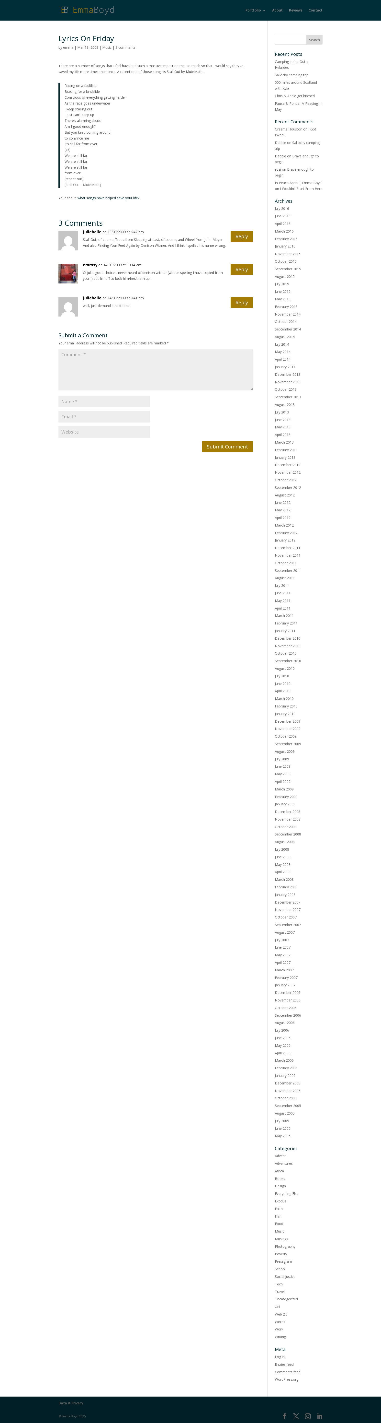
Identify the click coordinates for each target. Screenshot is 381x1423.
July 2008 (282, 849)
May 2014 (283, 351)
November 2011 (288, 555)
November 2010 (288, 646)
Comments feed (288, 1372)
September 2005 (288, 1105)
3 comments (125, 47)
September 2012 (288, 487)
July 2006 (282, 1030)
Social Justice (285, 1276)
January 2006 (285, 1075)
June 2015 (283, 291)
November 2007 (288, 909)
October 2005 (286, 1098)
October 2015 (286, 261)
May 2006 (283, 1045)
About (277, 10)
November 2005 (288, 1090)
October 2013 (286, 389)
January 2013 (285, 457)
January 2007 (285, 985)
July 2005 (282, 1120)
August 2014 (285, 336)
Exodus (280, 1201)
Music (107, 47)
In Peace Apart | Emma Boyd (298, 182)
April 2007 (283, 962)
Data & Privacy (70, 1403)
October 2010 (286, 653)
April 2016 (283, 223)
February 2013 (286, 449)
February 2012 (286, 532)
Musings (281, 1238)
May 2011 (283, 600)
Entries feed (284, 1364)
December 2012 (287, 464)
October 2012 (286, 480)
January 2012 (285, 540)
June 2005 (283, 1128)
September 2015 (288, 269)
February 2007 (286, 977)
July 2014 (282, 344)
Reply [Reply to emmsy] (241, 269)
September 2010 (288, 661)
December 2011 (287, 547)
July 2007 (282, 940)
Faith (279, 1208)
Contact (316, 10)
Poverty (281, 1254)
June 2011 (283, 593)
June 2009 (283, 766)
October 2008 (286, 826)
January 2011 (285, 630)
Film (278, 1216)
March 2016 (284, 231)
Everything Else (287, 1193)
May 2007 (283, 955)
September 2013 (288, 397)
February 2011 (286, 623)
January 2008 (285, 894)
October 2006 (286, 1007)
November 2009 (288, 728)
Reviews (295, 10)
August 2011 (285, 578)
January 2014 (285, 367)
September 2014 (288, 329)
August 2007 (285, 932)
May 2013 (283, 427)
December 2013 (287, 374)
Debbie (280, 142)
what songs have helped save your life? (108, 198)
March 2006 (284, 1060)
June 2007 (283, 947)
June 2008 (283, 857)
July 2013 (282, 412)
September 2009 (288, 743)
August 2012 (285, 495)
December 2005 (287, 1083)
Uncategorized (286, 1299)
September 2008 (288, 834)
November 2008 (288, 819)
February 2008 (286, 887)
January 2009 (285, 804)
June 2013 (283, 419)
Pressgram (283, 1261)
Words (280, 1321)
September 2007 (288, 924)
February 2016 (286, 238)
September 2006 (288, 1015)
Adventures (284, 1163)
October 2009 (286, 736)
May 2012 (283, 510)
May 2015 (283, 299)
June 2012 (283, 502)
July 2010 (282, 676)
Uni (277, 1306)
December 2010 (287, 638)
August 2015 (285, 276)
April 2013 (283, 434)
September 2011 (288, 570)
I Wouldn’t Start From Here (301, 188)
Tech (279, 1284)
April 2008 (283, 872)
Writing (280, 1336)
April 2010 (283, 691)
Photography (285, 1246)
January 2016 (285, 246)
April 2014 (283, 359)
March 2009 (284, 789)
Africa (279, 1171)
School (280, 1269)
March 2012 (284, 525)
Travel (280, 1291)
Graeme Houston (288, 129)
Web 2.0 (281, 1314)
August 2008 (285, 841)
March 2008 (284, 879)
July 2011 (282, 585)
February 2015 (286, 306)
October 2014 (286, 321)
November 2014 (288, 314)
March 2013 (284, 442)
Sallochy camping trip (291, 75)
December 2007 (287, 902)
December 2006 (287, 992)
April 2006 (283, 1053)
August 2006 (285, 1022)
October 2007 (286, 917)
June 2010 (283, 683)
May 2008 (283, 864)
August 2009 (285, 751)
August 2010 (285, 668)
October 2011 (286, 563)
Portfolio (253, 10)
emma (68, 47)
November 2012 (288, 472)
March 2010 (284, 698)
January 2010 (285, 713)
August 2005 (285, 1113)
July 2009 (282, 759)
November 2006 (288, 1000)
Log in (280, 1356)
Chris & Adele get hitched (295, 96)
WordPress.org (286, 1379)
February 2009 (286, 796)
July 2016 (282, 208)
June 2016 (283, 216)
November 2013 (288, 382)
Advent (280, 1155)
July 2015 (282, 284)
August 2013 (285, 404)
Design (280, 1186)
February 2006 (286, 1068)
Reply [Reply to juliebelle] (241, 236)
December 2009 (287, 721)
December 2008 (287, 811)
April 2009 (283, 781)
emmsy (90, 265)
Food (279, 1223)
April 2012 (283, 517)
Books (280, 1178)
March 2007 (284, 970)
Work (279, 1329)
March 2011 (284, 615)
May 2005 (283, 1135)
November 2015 (288, 253)
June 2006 (283, 1037)
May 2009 (283, 774)
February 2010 (286, 706)
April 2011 (283, 608)
